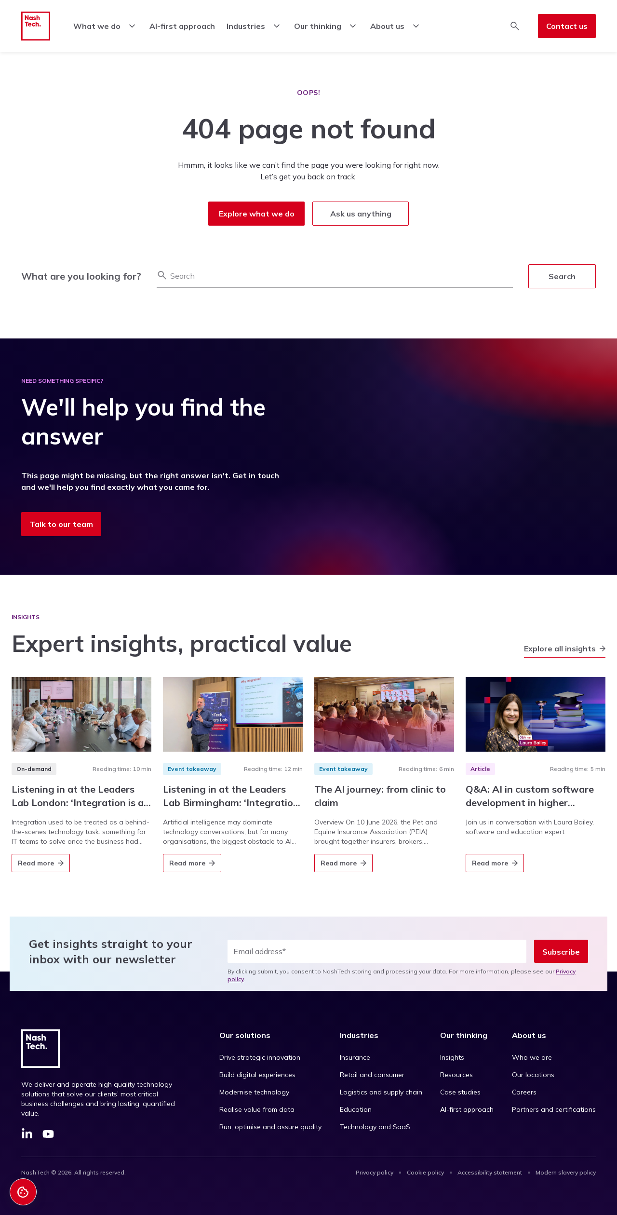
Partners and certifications (554, 1109)
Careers (524, 1092)
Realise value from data (257, 1109)
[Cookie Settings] (23, 1191)
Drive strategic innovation (259, 1057)
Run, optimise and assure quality (270, 1126)
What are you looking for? (81, 276)
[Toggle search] (514, 26)
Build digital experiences (257, 1074)
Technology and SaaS (375, 1126)
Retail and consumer (372, 1074)
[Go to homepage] (35, 26)
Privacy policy (374, 1172)
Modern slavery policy (566, 1172)
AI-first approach (467, 1109)
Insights (452, 1057)
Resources (456, 1074)
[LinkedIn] (27, 1135)
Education (356, 1109)
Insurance (355, 1057)
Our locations (533, 1074)
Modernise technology (254, 1092)
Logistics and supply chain (381, 1092)
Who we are (532, 1057)
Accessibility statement (489, 1172)
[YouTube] (48, 1135)
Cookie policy (425, 1172)
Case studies (460, 1092)
